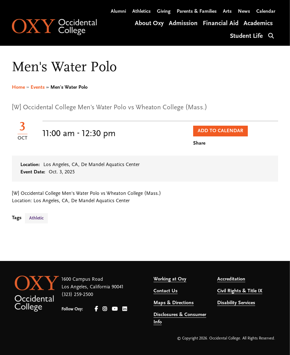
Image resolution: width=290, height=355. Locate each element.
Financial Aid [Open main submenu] (220, 23)
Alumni (118, 11)
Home (18, 87)
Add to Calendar (220, 131)
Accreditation (231, 279)
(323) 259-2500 (77, 294)
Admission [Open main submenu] (183, 23)
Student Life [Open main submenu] (246, 36)
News (244, 11)
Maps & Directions (173, 303)
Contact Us (165, 291)
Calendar (265, 11)
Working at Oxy (169, 279)
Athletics (141, 11)
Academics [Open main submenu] (258, 23)
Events (38, 87)
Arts (227, 11)
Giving (163, 11)
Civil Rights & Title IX (239, 291)
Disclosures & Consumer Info (179, 318)
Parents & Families (197, 11)
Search (270, 35)
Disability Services (236, 303)
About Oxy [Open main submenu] (149, 23)
